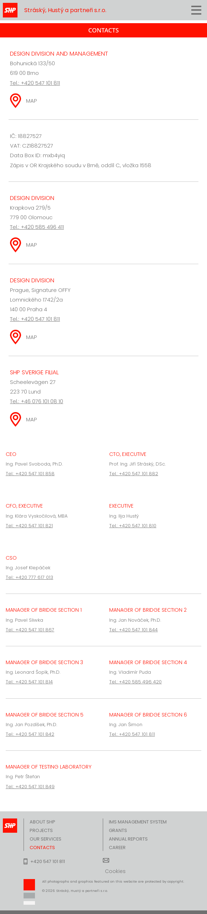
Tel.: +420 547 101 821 (29, 525)
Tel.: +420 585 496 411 (37, 227)
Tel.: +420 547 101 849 (30, 786)
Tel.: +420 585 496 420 (135, 681)
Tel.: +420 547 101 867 (30, 629)
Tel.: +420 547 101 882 (133, 473)
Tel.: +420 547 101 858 (30, 473)
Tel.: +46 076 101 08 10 (36, 401)
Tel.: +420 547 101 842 (30, 734)
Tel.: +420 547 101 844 (133, 629)
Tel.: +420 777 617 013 (29, 577)
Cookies (115, 871)
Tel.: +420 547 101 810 (132, 525)
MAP (31, 100)
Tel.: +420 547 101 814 (29, 681)
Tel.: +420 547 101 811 (35, 83)
